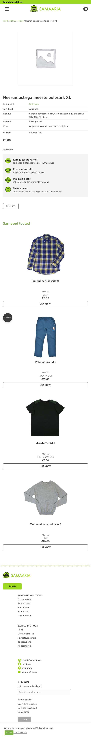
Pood (5, 21)
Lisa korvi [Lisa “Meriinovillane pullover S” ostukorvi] (45, 547)
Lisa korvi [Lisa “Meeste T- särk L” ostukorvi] (45, 466)
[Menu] (7, 9)
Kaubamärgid (25, 646)
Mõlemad (24, 712)
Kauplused (23, 611)
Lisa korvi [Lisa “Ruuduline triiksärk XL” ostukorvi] (45, 304)
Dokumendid (24, 615)
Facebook (24, 664)
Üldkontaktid (24, 599)
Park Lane (34, 104)
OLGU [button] (9, 733)
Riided (21, 21)
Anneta (12, 586)
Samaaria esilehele (13, 2)
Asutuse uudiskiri (28, 704)
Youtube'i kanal (27, 672)
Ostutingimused (26, 634)
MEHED (12, 21)
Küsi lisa (10, 206)
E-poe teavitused (28, 708)
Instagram (25, 668)
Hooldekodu (24, 607)
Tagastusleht (24, 642)
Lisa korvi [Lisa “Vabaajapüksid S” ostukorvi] (45, 385)
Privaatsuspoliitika (27, 638)
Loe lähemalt (20, 732)
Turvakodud (24, 603)
